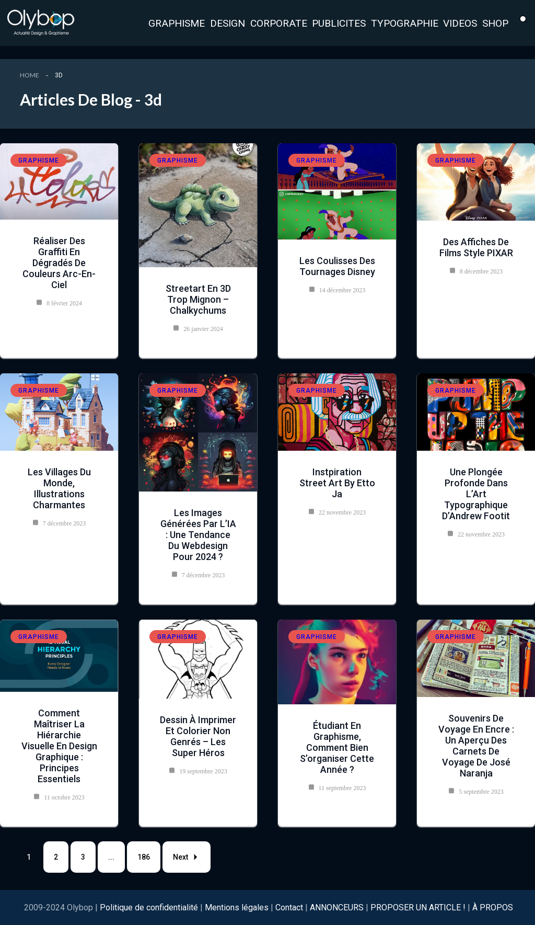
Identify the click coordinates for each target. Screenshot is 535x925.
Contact (289, 907)
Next (186, 857)
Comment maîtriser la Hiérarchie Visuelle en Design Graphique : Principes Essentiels (59, 745)
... (111, 857)
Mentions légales (237, 907)
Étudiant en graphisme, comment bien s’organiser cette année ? (337, 747)
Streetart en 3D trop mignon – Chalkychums (198, 299)
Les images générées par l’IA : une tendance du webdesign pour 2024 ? (198, 534)
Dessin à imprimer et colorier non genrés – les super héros (198, 736)
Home (29, 75)
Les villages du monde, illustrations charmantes (59, 488)
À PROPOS (492, 907)
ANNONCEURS (337, 907)
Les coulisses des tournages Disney (337, 266)
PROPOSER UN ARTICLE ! (418, 907)
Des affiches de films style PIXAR (476, 247)
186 (143, 857)
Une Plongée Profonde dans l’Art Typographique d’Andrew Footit (476, 493)
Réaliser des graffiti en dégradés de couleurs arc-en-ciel (59, 262)
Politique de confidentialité (150, 907)
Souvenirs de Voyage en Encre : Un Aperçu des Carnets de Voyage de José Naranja (476, 746)
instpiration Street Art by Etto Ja (337, 482)
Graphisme (38, 160)
